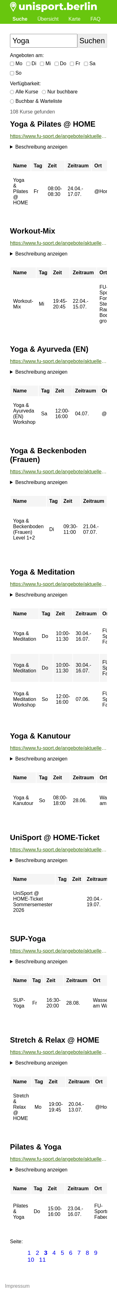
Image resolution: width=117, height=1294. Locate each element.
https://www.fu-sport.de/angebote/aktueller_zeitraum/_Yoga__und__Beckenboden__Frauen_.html (58, 471)
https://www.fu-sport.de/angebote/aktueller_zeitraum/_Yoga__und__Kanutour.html (58, 748)
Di (31, 63)
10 (30, 1259)
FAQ (95, 19)
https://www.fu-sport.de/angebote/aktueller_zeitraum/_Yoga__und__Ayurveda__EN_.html (58, 361)
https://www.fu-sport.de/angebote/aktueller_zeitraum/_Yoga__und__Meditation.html (58, 584)
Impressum (17, 1286)
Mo (16, 63)
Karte (74, 19)
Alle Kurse (24, 91)
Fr (75, 63)
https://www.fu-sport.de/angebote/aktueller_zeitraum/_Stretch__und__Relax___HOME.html (58, 1052)
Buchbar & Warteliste (36, 101)
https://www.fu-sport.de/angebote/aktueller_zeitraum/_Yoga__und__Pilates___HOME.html (58, 136)
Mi (45, 63)
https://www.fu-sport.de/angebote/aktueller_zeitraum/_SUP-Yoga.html (58, 951)
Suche (19, 19)
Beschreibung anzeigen (41, 147)
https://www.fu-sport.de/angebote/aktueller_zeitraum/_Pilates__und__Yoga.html (58, 1159)
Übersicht (48, 19)
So (16, 73)
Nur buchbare (59, 91)
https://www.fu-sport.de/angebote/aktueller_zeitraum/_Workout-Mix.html (58, 243)
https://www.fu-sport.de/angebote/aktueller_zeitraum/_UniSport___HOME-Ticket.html (58, 849)
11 (42, 1259)
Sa (89, 63)
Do (60, 63)
